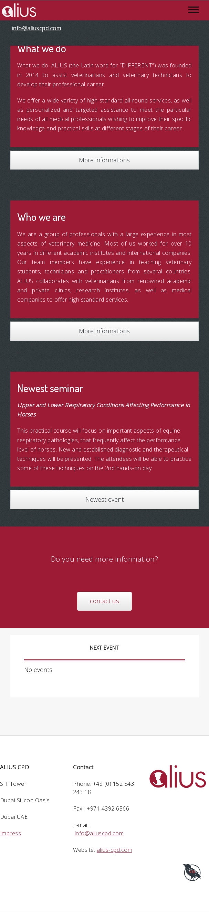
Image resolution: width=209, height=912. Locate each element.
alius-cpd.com (114, 850)
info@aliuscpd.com (36, 28)
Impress (10, 833)
